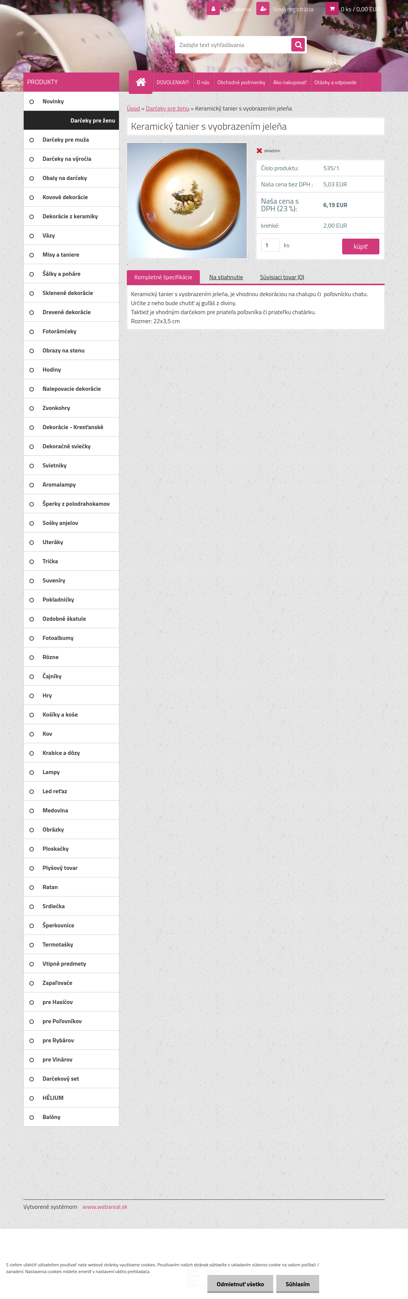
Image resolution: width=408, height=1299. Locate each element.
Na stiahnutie (226, 276)
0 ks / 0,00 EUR (360, 9)
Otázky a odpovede (335, 82)
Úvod (133, 108)
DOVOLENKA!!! (173, 82)
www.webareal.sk (105, 1206)
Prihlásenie (237, 9)
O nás (203, 82)
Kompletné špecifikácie (163, 276)
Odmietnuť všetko (240, 1283)
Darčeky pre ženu (167, 108)
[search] (298, 45)
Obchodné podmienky (241, 82)
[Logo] (75, 45)
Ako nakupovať (289, 82)
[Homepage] (143, 82)
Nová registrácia (293, 9)
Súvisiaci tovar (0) (282, 276)
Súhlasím (298, 1283)
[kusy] (270, 245)
